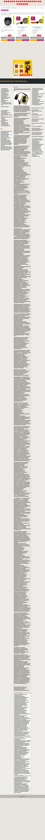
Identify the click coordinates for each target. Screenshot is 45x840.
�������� (4, 88)
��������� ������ (37, 136)
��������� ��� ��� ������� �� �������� (38, 120)
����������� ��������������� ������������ (37, 129)
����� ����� (5, 106)
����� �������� (37, 126)
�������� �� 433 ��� (38, 107)
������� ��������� (20, 459)
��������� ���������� (21, 690)
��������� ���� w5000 (20, 688)
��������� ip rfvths (25, 437)
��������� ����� (19, 689)
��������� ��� (6, 102)
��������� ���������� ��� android (37, 110)
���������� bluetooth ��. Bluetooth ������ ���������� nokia (37, 133)
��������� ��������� (21, 640)
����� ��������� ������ (4, 120)
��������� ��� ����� (24, 510)
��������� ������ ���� (21, 447)
